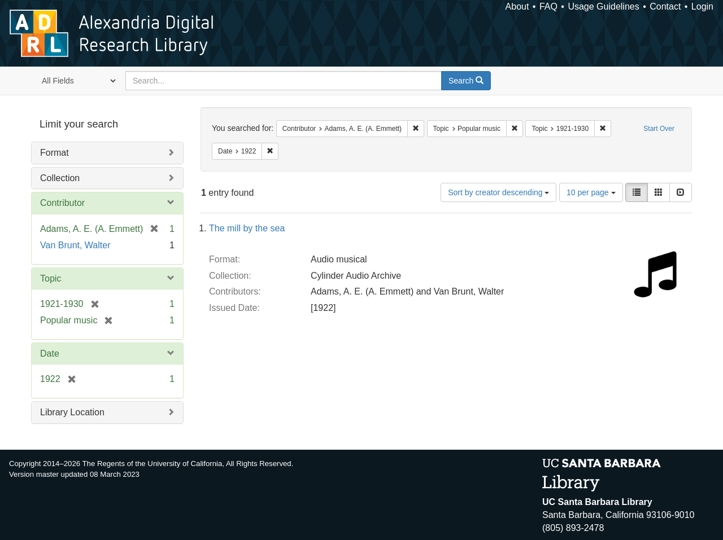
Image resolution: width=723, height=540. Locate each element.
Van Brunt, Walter (75, 245)
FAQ (548, 6)
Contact (665, 6)
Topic (50, 278)
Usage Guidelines (603, 6)
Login (702, 6)
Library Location (72, 412)
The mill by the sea (247, 228)
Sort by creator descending (498, 192)
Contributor (62, 203)
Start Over (658, 129)
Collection (60, 178)
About (517, 6)
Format (54, 152)
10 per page (591, 192)
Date (49, 353)
